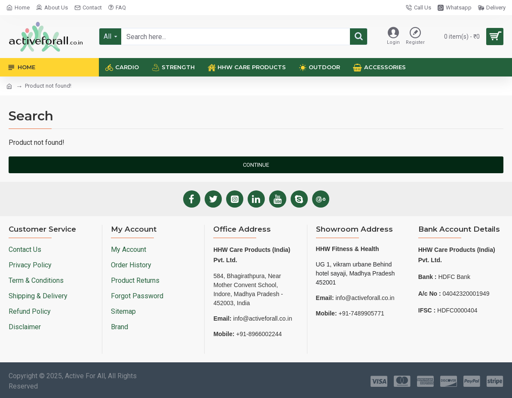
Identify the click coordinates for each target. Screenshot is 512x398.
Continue (256, 165)
